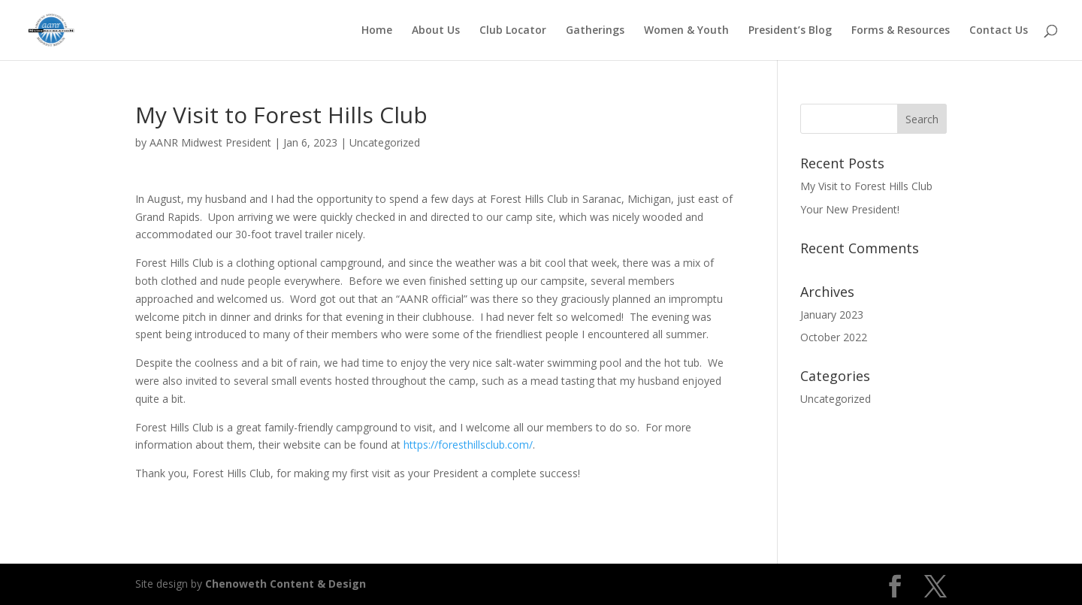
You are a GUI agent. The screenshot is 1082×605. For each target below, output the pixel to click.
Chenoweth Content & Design (285, 583)
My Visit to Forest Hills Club (866, 186)
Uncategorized (384, 142)
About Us (436, 31)
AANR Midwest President (210, 142)
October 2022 (833, 337)
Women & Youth (686, 31)
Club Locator (512, 31)
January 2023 (831, 314)
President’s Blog (790, 31)
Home (376, 31)
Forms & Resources (900, 31)
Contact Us (998, 31)
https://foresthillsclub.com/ (468, 444)
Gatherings (595, 31)
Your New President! (849, 209)
